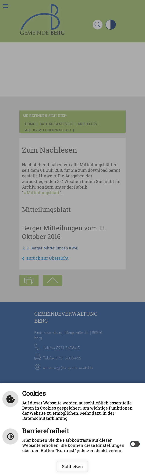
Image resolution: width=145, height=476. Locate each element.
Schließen (72, 466)
